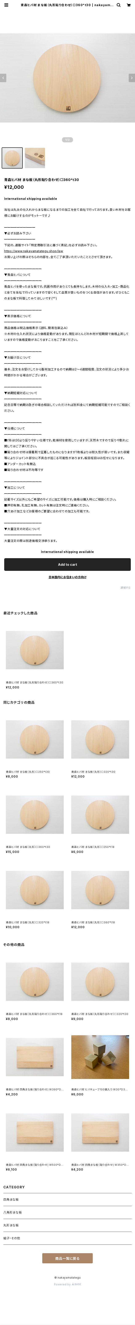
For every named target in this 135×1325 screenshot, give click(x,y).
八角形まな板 (12, 1212)
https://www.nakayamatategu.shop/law (33, 251)
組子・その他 (11, 1238)
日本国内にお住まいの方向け (67, 577)
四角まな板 (11, 1199)
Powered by (67, 1284)
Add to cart (67, 564)
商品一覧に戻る (67, 1258)
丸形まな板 (11, 1225)
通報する (125, 587)
